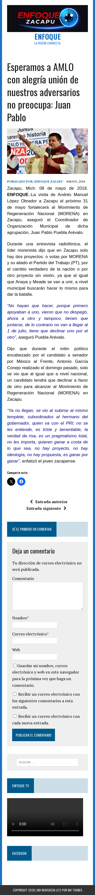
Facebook (19, 853)
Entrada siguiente (46, 508)
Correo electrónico (29, 634)
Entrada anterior (49, 501)
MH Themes (75, 890)
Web (16, 649)
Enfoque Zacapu (48, 181)
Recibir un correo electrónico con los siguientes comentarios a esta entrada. (46, 700)
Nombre (19, 618)
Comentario (23, 578)
